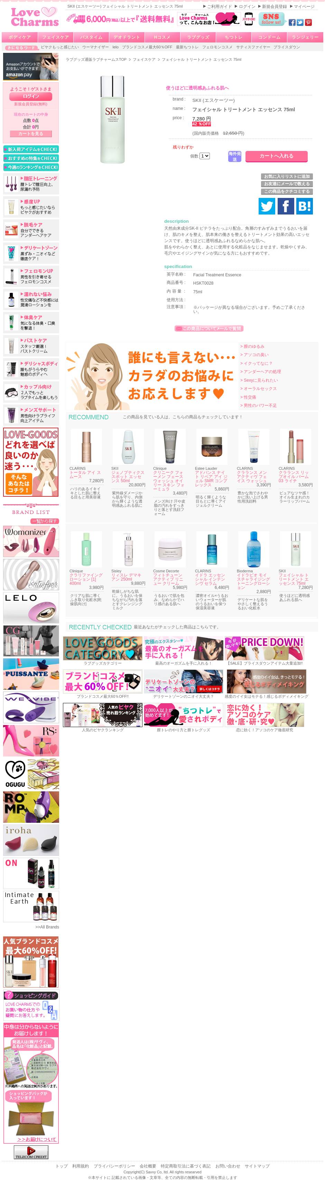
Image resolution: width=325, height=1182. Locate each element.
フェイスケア (55, 37)
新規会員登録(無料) (30, 104)
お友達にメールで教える (287, 183)
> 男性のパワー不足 (258, 405)
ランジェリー (305, 37)
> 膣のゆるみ (252, 346)
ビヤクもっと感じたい (60, 47)
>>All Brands (47, 927)
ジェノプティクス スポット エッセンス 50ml (128, 476)
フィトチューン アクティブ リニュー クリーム (168, 579)
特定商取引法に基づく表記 (186, 1166)
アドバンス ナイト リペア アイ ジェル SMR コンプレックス (211, 478)
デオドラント (126, 37)
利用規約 (81, 1166)
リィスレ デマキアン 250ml (126, 577)
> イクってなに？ (256, 363)
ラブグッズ (198, 37)
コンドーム (269, 37)
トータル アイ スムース (85, 474)
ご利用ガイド (220, 6)
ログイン (248, 6)
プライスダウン (286, 47)
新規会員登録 (275, 6)
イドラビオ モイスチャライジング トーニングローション (253, 581)
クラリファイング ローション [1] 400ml (86, 579)
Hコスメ (162, 37)
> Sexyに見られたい (259, 380)
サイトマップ (257, 1166)
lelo (116, 47)
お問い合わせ (228, 1166)
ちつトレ (234, 37)
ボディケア (20, 37)
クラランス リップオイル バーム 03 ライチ (294, 476)
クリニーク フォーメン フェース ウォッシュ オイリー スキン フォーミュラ (169, 481)
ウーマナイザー (96, 47)
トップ (62, 1166)
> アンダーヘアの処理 (260, 371)
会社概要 (148, 1166)
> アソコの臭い (254, 354)
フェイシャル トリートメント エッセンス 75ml (294, 579)
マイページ (304, 6)
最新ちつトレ (188, 47)
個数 (194, 156)
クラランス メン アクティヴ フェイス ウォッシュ (252, 476)
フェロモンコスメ (218, 47)
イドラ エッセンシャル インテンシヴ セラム (210, 579)
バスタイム (91, 37)
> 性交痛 (248, 397)
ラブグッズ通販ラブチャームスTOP (97, 59)
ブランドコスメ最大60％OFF (148, 47)
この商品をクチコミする (287, 191)
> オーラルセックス (258, 388)
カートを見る (30, 133)
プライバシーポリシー (115, 1166)
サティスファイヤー (253, 47)
